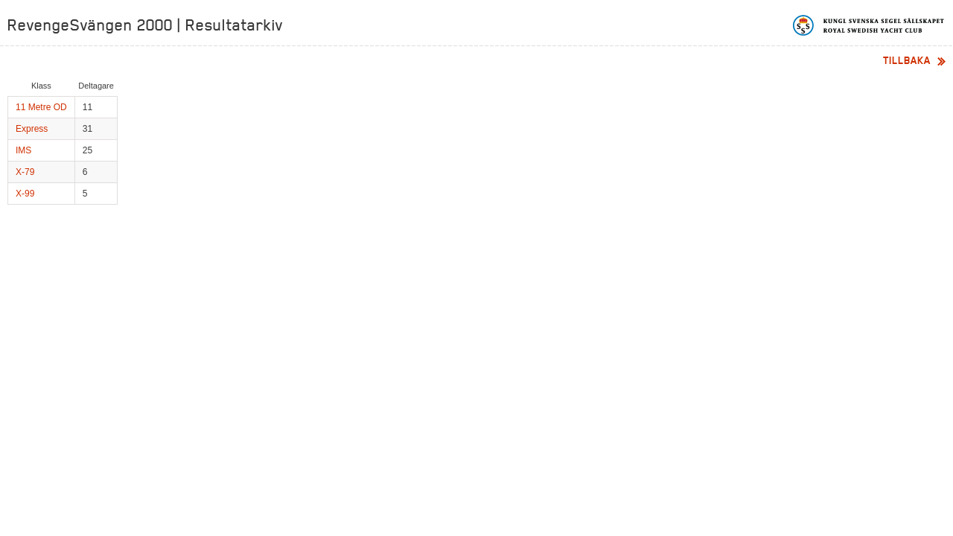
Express (32, 129)
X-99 (25, 193)
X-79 (25, 172)
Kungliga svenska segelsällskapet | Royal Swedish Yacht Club (869, 25)
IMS (23, 150)
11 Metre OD (41, 107)
